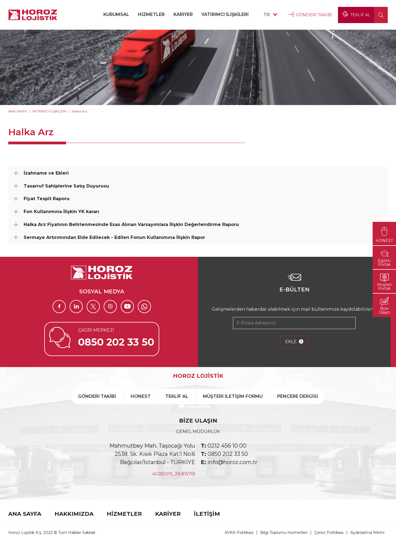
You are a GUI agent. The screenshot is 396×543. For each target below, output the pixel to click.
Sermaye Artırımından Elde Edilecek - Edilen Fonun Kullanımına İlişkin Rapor (114, 237)
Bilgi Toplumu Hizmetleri (283, 532)
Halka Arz (79, 111)
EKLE (294, 341)
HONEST (141, 396)
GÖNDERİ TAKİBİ (310, 15)
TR (270, 14)
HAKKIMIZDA (74, 514)
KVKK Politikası (239, 532)
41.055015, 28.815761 (173, 473)
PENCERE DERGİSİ (297, 396)
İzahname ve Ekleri (46, 173)
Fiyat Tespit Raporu (47, 198)
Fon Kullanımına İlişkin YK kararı (61, 211)
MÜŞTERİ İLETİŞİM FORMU (233, 396)
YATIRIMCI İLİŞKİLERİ (225, 14)
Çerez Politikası (328, 532)
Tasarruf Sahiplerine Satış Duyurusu (66, 186)
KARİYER (183, 14)
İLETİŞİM (207, 514)
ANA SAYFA (17, 111)
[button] (381, 15)
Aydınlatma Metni (367, 532)
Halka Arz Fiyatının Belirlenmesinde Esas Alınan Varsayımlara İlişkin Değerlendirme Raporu (131, 224)
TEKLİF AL (356, 14)
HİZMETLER (151, 14)
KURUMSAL (116, 14)
